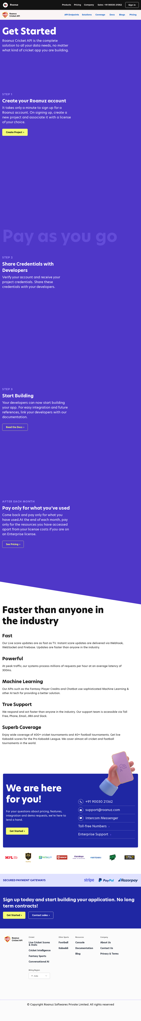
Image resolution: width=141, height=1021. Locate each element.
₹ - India (39, 975)
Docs (112, 14)
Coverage (100, 14)
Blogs (122, 14)
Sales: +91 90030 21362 (110, 4)
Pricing (133, 14)
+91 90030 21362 (99, 801)
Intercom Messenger (102, 818)
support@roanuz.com (102, 809)
